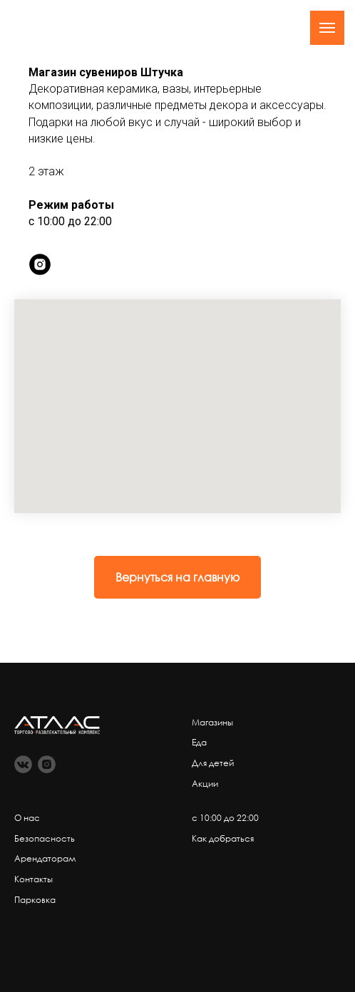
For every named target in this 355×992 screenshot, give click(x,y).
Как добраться (223, 838)
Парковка (35, 899)
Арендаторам (45, 858)
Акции (205, 783)
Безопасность (44, 838)
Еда (199, 742)
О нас (27, 817)
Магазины (212, 722)
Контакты (33, 879)
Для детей (213, 763)
